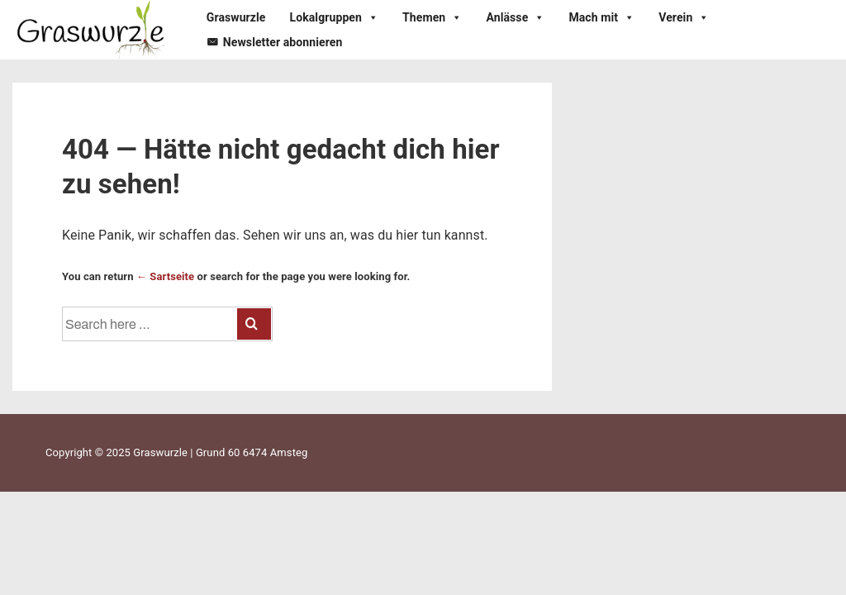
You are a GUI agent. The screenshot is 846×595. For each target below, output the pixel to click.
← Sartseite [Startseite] (165, 276)
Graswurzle (236, 17)
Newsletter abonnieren (283, 42)
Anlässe (515, 17)
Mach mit (601, 17)
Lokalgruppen (334, 17)
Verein (683, 17)
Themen (432, 17)
